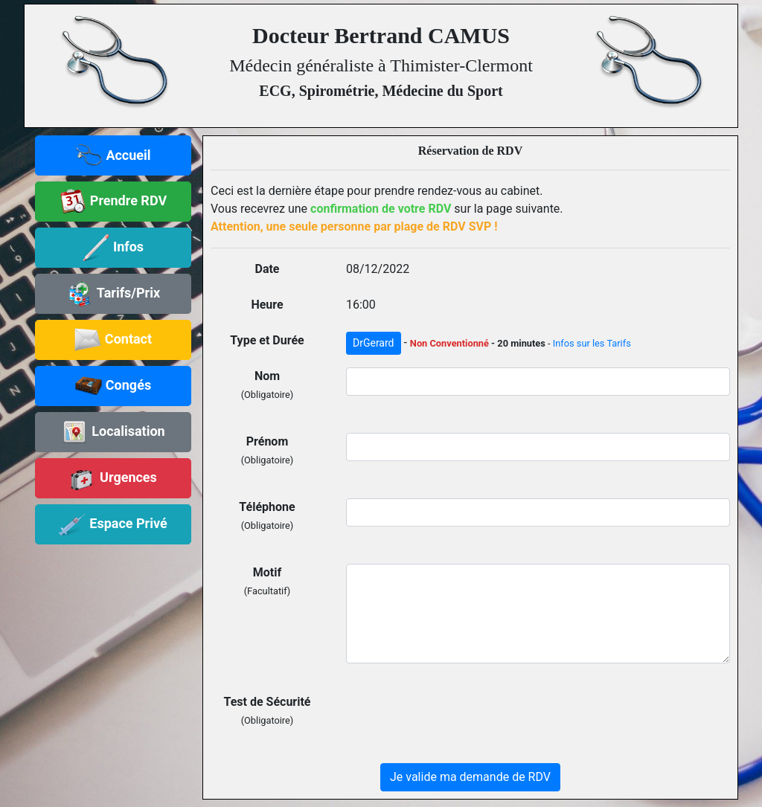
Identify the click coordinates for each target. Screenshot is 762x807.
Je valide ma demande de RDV (470, 777)
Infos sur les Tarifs (592, 343)
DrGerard (373, 343)
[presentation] (459, 722)
